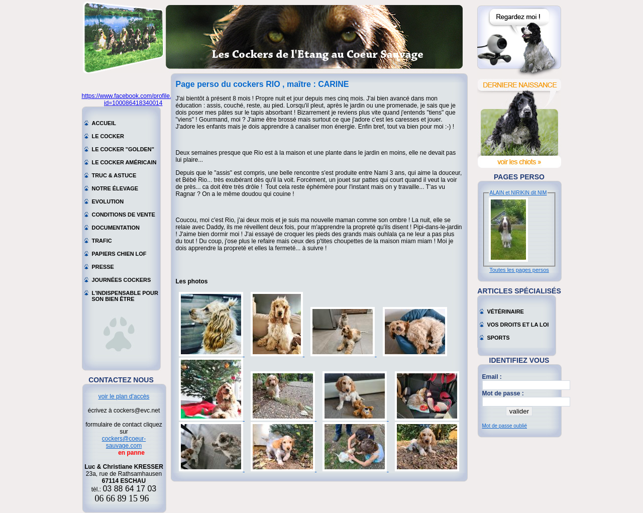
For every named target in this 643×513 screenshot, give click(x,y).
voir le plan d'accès (124, 396)
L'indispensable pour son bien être (125, 294)
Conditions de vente (123, 215)
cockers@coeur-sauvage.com (124, 442)
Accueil (104, 123)
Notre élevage (115, 188)
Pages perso (519, 177)
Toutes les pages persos (519, 270)
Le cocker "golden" (123, 149)
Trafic (102, 241)
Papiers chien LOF (119, 254)
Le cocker (108, 136)
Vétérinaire (505, 312)
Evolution (108, 201)
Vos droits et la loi (518, 325)
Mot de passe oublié (504, 426)
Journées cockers (121, 280)
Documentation (116, 228)
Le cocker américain (124, 162)
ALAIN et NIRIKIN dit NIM (518, 192)
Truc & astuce (114, 175)
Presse (103, 267)
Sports (498, 338)
